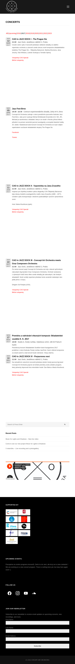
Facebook (15, 132)
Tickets (14, 137)
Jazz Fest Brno (19, 109)
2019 (32, 33)
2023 (50, 33)
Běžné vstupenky (18, 60)
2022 (45, 33)
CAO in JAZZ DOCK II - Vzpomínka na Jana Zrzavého (36, 186)
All (7, 33)
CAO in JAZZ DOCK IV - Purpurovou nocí (31, 356)
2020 (36, 33)
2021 (41, 33)
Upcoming (12, 33)
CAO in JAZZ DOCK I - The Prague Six (29, 39)
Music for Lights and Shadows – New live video (22, 439)
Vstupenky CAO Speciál (20, 58)
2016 (19, 33)
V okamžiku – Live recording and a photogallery (22, 448)
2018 (27, 33)
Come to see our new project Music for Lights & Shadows (26, 444)
